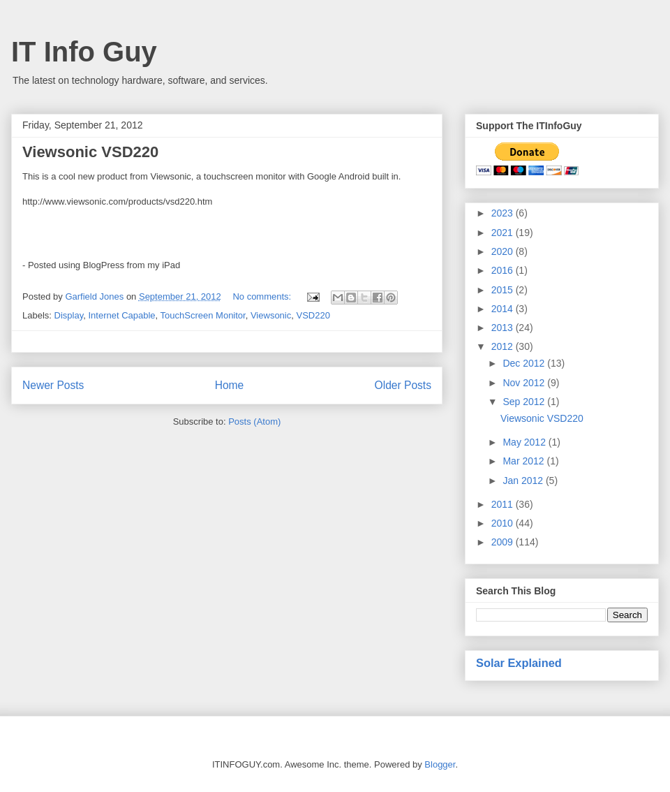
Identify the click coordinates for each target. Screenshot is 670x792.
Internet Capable (121, 315)
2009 (503, 542)
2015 (503, 289)
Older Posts (403, 385)
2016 (503, 270)
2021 (503, 232)
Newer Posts (53, 385)
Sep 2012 (524, 401)
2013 (503, 327)
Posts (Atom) (254, 421)
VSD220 (312, 315)
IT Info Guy (84, 51)
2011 (503, 504)
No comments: (262, 296)
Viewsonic (271, 315)
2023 (503, 213)
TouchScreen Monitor (203, 315)
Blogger (439, 764)
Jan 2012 (524, 480)
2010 (503, 523)
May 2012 (525, 442)
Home (229, 385)
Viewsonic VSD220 (90, 152)
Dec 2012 (524, 363)
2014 (503, 308)
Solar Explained (519, 663)
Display (69, 315)
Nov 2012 (524, 382)
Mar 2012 (524, 461)
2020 (503, 251)
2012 (503, 346)
